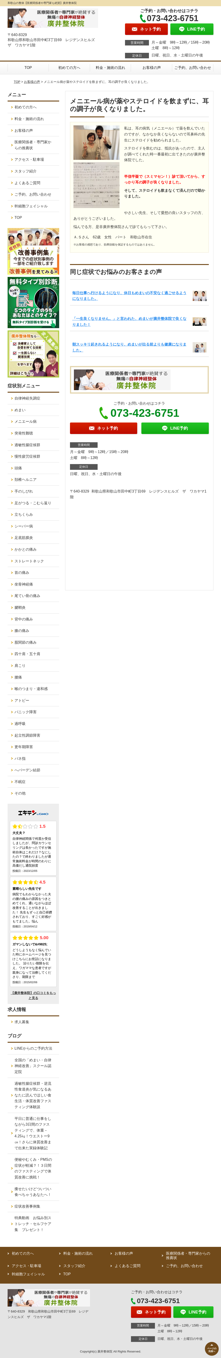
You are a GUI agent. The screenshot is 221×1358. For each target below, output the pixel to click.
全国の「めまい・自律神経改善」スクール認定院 (33, 1066)
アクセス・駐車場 (29, 159)
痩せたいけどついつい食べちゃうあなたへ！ (33, 1192)
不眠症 (20, 782)
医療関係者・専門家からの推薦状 (33, 145)
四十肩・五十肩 (27, 654)
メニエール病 (26, 421)
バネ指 (20, 759)
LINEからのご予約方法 (33, 1048)
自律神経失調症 (27, 398)
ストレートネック (29, 561)
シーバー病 (24, 526)
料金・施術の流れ (110, 68)
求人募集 (22, 1022)
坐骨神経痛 (24, 584)
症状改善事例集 (27, 1206)
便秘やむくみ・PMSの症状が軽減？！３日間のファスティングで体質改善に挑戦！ (33, 1168)
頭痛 (18, 468)
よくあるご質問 (27, 183)
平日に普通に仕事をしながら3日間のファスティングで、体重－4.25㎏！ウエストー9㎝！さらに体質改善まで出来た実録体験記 (33, 1133)
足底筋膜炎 (24, 538)
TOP (28, 68)
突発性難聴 (24, 433)
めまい (20, 410)
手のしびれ (24, 491)
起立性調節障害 (27, 735)
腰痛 (18, 677)
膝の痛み (22, 631)
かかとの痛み (26, 549)
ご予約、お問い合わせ (192, 68)
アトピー (22, 700)
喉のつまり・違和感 (31, 689)
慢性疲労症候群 (27, 456)
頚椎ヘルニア (26, 480)
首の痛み (22, 573)
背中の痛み (24, 619)
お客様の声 (151, 68)
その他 (20, 793)
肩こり (20, 666)
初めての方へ (69, 68)
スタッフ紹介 (26, 171)
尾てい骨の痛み (27, 596)
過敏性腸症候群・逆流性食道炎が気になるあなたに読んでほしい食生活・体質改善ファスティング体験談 (33, 1095)
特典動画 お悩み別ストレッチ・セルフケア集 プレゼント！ (33, 1223)
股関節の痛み (26, 642)
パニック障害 (26, 712)
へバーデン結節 (27, 770)
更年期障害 (24, 747)
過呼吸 (20, 724)
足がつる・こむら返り (33, 503)
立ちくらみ (24, 514)
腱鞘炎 (20, 607)
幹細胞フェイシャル (31, 206)
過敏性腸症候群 (27, 445)
